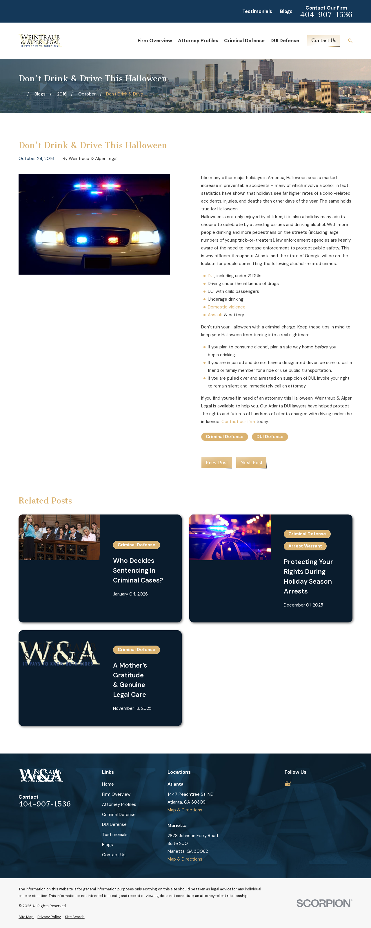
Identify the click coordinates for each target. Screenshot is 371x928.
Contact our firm (238, 422)
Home (108, 784)
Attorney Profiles (119, 804)
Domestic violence (226, 307)
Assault (215, 315)
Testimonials (257, 11)
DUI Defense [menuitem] (284, 40)
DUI (211, 276)
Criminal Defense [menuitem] (244, 40)
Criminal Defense (224, 437)
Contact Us (323, 40)
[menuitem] (26, 917)
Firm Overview (116, 794)
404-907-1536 (326, 15)
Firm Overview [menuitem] (155, 40)
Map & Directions (185, 810)
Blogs (286, 11)
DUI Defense (270, 437)
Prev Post (216, 462)
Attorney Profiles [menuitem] (198, 40)
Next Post (251, 462)
